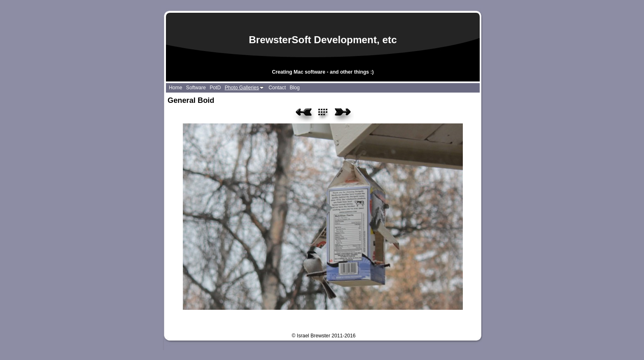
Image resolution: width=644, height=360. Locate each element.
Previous (304, 114)
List (327, 114)
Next (343, 114)
